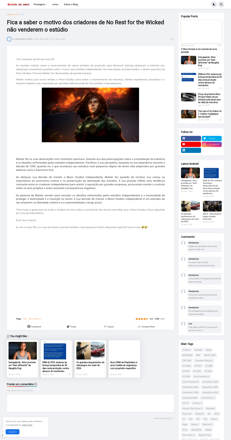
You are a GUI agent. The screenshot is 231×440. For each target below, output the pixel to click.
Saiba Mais (27, 425)
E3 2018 (208, 366)
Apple (208, 350)
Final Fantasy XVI (191, 382)
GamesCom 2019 (209, 387)
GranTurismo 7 (208, 397)
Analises (198, 350)
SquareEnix (196, 429)
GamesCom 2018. (190, 387)
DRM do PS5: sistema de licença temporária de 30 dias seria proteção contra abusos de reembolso (55, 367)
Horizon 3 (197, 403)
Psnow (214, 419)
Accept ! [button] (12, 431)
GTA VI (186, 403)
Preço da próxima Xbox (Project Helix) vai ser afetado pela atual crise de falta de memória (209, 98)
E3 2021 (208, 371)
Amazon (186, 350)
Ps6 (205, 419)
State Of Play (205, 435)
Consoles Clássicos (203, 360)
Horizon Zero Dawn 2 (192, 408)
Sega (185, 424)
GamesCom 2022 (210, 392)
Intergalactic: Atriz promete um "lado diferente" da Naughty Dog (22, 365)
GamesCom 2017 (210, 382)
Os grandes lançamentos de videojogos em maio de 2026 (90, 365)
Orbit (216, 413)
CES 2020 (187, 360)
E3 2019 (186, 371)
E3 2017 (198, 366)
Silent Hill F (207, 424)
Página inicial (12, 14)
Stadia (208, 429)
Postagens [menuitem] (39, 4)
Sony (185, 429)
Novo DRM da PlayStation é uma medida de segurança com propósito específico (123, 365)
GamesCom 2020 (190, 392)
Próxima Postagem (162, 418)
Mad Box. (210, 408)
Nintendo (199, 413)
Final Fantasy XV (201, 376)
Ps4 (190, 419)
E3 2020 (197, 371)
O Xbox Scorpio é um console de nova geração (199, 50)
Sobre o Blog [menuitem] (71, 4)
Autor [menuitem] (55, 4)
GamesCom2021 (190, 397)
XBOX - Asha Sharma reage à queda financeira (212, 216)
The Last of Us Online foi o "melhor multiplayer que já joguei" (209, 114)
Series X (194, 424)
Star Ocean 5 (189, 435)
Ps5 (22, 14)
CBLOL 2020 (209, 355)
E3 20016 (187, 366)
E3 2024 (186, 376)
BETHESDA (187, 355)
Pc (184, 419)
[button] (214, 4)
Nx (209, 413)
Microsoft (187, 413)
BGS (198, 355)
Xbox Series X (35, 318)
